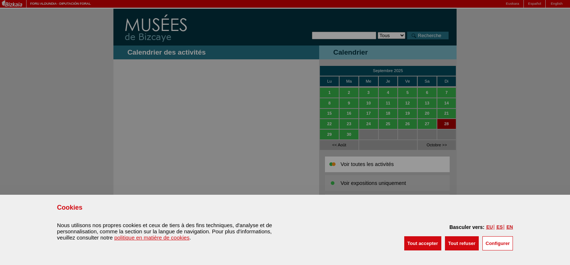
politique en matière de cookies (151, 237)
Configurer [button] (498, 243)
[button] (422, 243)
